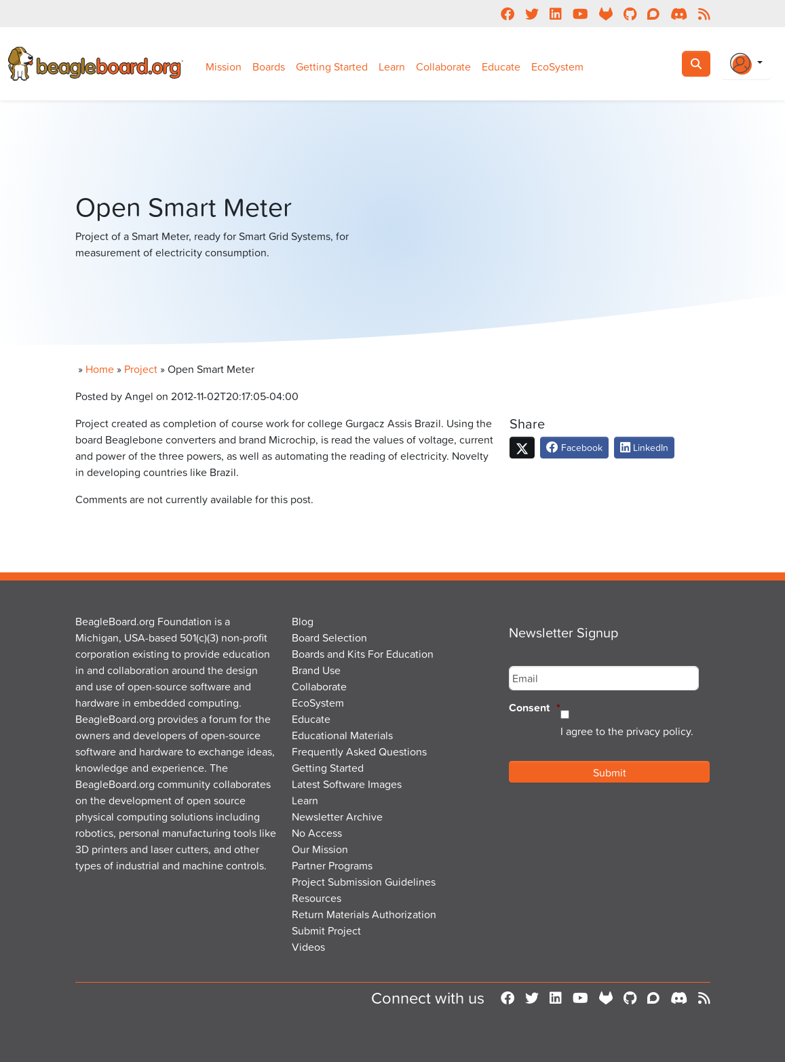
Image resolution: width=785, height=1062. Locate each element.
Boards (268, 66)
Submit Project (326, 930)
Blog (302, 621)
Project (140, 368)
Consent (534, 708)
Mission (224, 66)
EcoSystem (557, 66)
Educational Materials (342, 735)
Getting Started (332, 66)
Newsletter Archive (337, 816)
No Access (317, 832)
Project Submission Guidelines (364, 881)
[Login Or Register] (746, 63)
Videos (308, 946)
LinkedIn (644, 447)
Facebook (574, 447)
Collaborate (443, 66)
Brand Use (316, 670)
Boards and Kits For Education (363, 653)
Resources (316, 897)
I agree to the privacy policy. (626, 731)
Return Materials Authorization (364, 914)
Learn (392, 66)
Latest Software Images (347, 783)
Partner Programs (332, 865)
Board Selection (329, 637)
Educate (501, 66)
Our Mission (320, 849)
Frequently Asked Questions (359, 751)
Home (99, 368)
